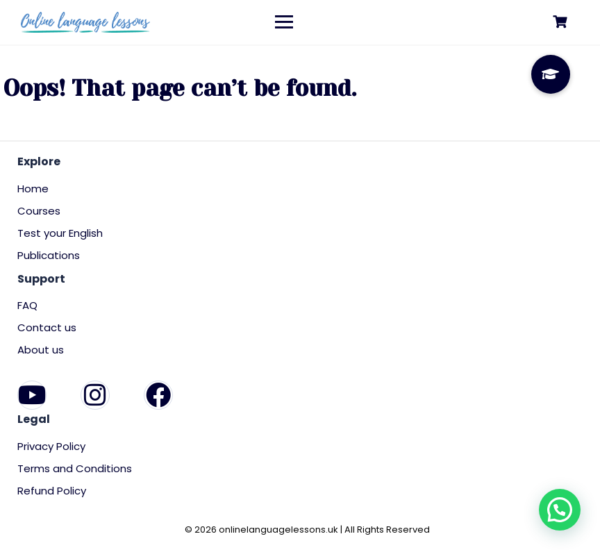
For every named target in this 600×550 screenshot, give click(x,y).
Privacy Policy (51, 446)
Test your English (60, 233)
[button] (560, 510)
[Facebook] (158, 395)
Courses (38, 210)
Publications (48, 255)
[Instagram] (95, 395)
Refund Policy (51, 490)
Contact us (46, 327)
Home (33, 188)
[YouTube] (32, 395)
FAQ (27, 305)
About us (40, 349)
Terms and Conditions (74, 468)
